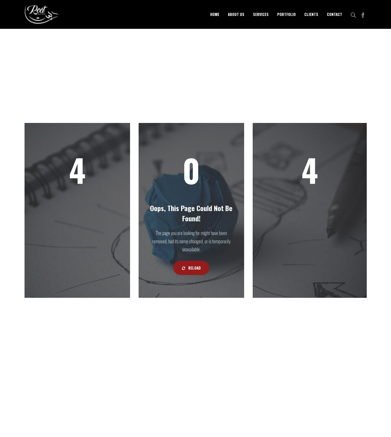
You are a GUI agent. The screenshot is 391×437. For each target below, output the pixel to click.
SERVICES (261, 14)
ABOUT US (236, 14)
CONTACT (334, 14)
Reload (191, 268)
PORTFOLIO (286, 14)
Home (339, 74)
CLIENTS (311, 14)
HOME (214, 14)
